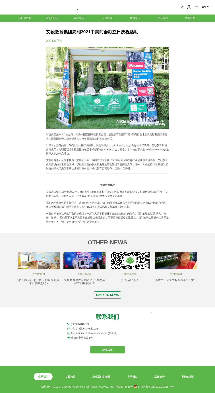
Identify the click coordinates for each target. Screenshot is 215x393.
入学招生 (107, 18)
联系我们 (163, 18)
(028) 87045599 (80, 324)
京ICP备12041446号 (121, 386)
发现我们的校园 (101, 376)
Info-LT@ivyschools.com (84, 328)
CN (204, 6)
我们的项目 (52, 18)
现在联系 (107, 349)
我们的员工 (80, 18)
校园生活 (135, 18)
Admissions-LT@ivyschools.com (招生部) (94, 333)
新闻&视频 (188, 376)
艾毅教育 (70, 376)
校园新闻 (190, 18)
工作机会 (159, 376)
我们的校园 (24, 18)
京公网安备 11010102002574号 (154, 386)
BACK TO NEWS (107, 294)
